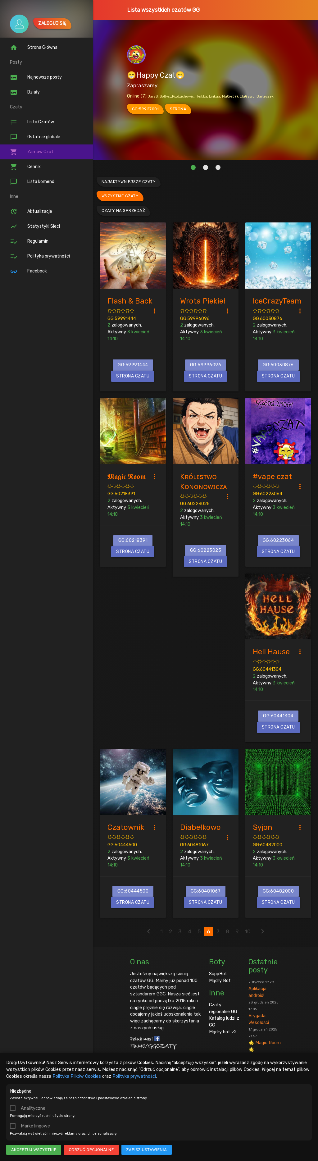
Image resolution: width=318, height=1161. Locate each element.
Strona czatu (132, 376)
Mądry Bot (220, 980)
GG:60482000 (267, 845)
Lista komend (32, 181)
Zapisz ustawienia (146, 1149)
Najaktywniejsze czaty (129, 181)
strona (178, 109)
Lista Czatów (32, 122)
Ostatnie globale (35, 137)
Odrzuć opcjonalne (91, 1149)
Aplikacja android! (261, 989)
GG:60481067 (194, 845)
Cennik (25, 166)
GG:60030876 (267, 318)
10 (248, 931)
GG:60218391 (121, 493)
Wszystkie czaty (120, 196)
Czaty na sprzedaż (123, 210)
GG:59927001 (145, 109)
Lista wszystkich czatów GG (163, 10)
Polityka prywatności (134, 1076)
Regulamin (29, 241)
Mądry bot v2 (223, 1032)
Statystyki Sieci (35, 226)
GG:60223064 (267, 493)
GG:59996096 (195, 318)
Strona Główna (33, 47)
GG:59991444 (121, 318)
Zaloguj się (52, 23)
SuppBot (218, 973)
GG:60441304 (267, 669)
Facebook (28, 271)
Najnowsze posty (36, 77)
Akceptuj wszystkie (33, 1149)
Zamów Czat (31, 151)
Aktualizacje (31, 211)
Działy (25, 92)
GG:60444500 (122, 845)
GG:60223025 (195, 503)
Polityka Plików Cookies (76, 1076)
